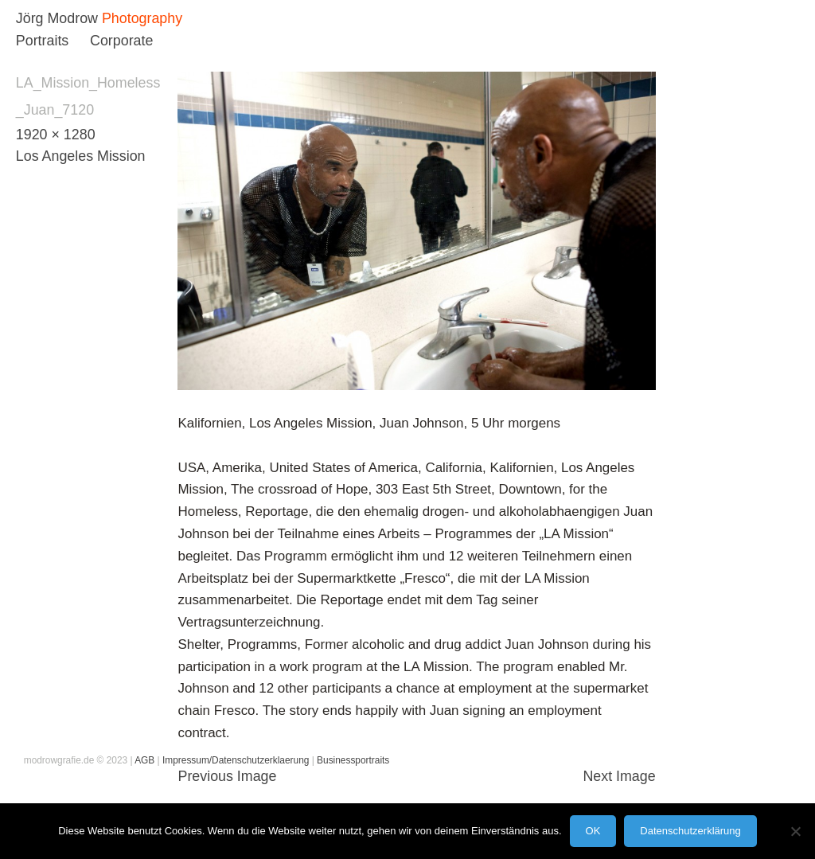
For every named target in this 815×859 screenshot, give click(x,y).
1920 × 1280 (56, 135)
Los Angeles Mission (81, 156)
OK (593, 831)
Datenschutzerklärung (690, 831)
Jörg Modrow (57, 18)
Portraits (42, 41)
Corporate (121, 41)
